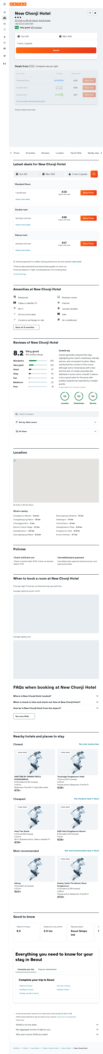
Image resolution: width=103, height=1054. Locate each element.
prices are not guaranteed (66, 1017)
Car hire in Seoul (63, 986)
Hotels (25, 1048)
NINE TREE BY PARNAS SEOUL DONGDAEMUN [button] (27, 778)
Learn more (76, 261)
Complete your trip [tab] (26, 969)
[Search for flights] (4, 12)
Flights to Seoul (25, 986)
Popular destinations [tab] (47, 969)
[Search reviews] (58, 414)
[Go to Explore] (4, 37)
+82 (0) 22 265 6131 (24, 23)
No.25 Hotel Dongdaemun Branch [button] (71, 831)
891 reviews (36, 27)
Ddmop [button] (17, 883)
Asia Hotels (35, 1048)
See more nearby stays (89, 744)
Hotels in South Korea (50, 1048)
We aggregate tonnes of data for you (57, 1029)
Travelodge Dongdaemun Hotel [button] (70, 776)
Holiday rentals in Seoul (29, 993)
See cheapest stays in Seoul (86, 798)
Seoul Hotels (66, 1048)
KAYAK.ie (16, 1048)
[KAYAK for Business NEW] (4, 48)
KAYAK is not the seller (57, 1024)
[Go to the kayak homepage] (18, 4)
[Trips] (4, 56)
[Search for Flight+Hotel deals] (4, 29)
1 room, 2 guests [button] (24, 43)
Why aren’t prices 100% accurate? (57, 1034)
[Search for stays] (4, 18)
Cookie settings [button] (19, 274)
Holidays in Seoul (26, 989)
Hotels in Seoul (63, 989)
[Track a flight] (4, 42)
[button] (5, 4)
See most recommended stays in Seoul (82, 850)
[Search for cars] (4, 23)
